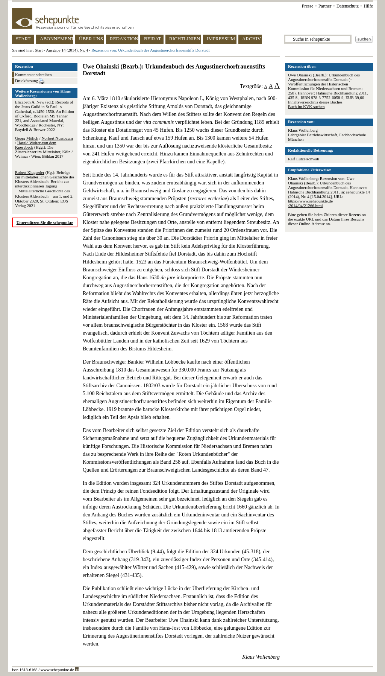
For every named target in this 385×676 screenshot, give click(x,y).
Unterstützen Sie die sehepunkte (45, 222)
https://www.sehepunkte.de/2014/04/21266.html (310, 203)
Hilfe (368, 6)
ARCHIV (251, 38)
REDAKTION (124, 38)
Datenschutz (347, 6)
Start (39, 50)
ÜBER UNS (91, 38)
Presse (308, 6)
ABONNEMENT (56, 38)
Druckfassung (29, 81)
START (23, 38)
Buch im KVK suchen (306, 106)
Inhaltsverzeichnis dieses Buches (315, 102)
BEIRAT (152, 38)
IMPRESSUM (221, 38)
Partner (325, 6)
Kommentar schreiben (33, 74)
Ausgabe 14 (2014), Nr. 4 (67, 50)
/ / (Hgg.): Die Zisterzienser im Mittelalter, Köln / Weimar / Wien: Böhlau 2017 (44, 147)
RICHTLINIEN (184, 38)
